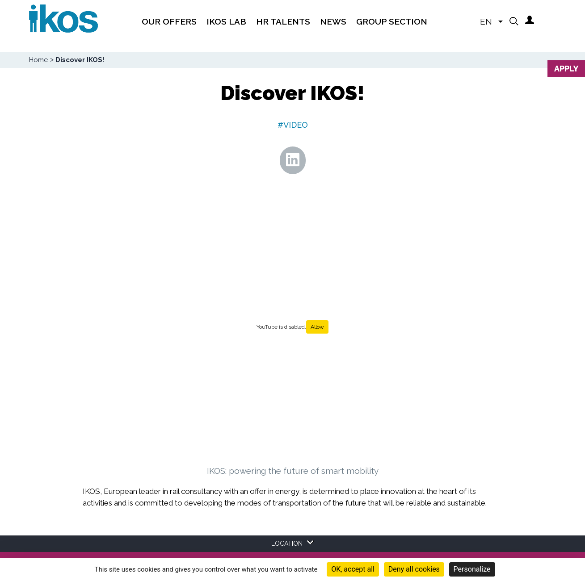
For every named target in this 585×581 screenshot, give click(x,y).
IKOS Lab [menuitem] (226, 21)
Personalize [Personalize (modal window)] (472, 569)
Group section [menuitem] (391, 21)
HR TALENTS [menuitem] (283, 21)
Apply (566, 68)
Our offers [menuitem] (169, 21)
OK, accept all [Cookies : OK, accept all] (353, 569)
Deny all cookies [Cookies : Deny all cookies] (414, 569)
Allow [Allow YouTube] (317, 327)
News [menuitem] (333, 21)
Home (38, 60)
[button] (514, 21)
